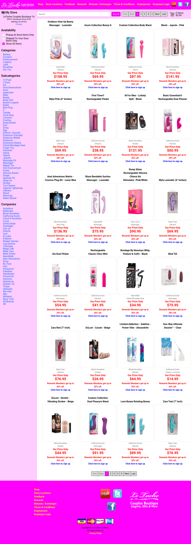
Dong (5, 128)
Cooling (7, 120)
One (5, 266)
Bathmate (8, 211)
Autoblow (8, 208)
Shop (40, 4)
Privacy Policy (95, 533)
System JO (8, 284)
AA (4, 85)
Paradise (7, 271)
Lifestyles (8, 246)
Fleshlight (8, 226)
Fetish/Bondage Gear (14, 145)
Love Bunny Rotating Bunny (135, 401)
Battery (7, 54)
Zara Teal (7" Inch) (172, 401)
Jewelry (7, 158)
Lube (5, 64)
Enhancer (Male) (11, 138)
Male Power (9, 254)
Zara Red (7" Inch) (60, 327)
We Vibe (7, 291)
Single (6, 175)
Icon (5, 234)
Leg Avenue (9, 244)
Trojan (6, 286)
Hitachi (6, 231)
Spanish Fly (9, 178)
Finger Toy (8, 148)
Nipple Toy (8, 165)
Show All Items (14, 43)
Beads (6, 97)
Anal (5, 90)
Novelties (8, 67)
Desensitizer (9, 123)
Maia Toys (8, 251)
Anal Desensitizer (12, 87)
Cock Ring (8, 115)
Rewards (81, 4)
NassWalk (8, 256)
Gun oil (6, 228)
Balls (5, 95)
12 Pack (7, 80)
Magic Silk (8, 249)
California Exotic (11, 216)
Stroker (7, 183)
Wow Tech (8, 299)
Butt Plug (8, 107)
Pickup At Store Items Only (20, 34)
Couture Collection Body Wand (135, 25)
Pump (6, 170)
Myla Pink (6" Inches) (60, 99)
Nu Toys (7, 264)
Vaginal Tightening (13, 188)
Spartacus (8, 281)
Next (157, 14)
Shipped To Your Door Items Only (17, 39)
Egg (5, 130)
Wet (5, 294)
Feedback (70, 4)
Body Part (8, 100)
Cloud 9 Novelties (12, 218)
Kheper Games (11, 241)
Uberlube (7, 289)
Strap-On (7, 180)
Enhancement (10, 59)
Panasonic (8, 269)
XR (4, 304)
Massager (8, 163)
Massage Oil (9, 160)
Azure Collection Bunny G (97, 25)
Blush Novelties (11, 213)
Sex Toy (7, 69)
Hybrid (6, 155)
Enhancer (8, 140)
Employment (143, 4)
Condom (7, 57)
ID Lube (7, 236)
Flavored (7, 150)
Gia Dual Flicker (60, 253)
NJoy (5, 261)
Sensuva (7, 279)
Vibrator (7, 190)
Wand (6, 193)
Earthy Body (9, 223)
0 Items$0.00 (179, 14)
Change (19, 24)
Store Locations (54, 4)
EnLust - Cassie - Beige (98, 327)
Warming (7, 195)
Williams (7, 296)
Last (164, 14)
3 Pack (6, 82)
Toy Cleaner (9, 185)
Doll (5, 125)
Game (6, 153)
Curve (6, 221)
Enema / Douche (11, 133)
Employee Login (161, 4)
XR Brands (8, 301)
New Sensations (11, 259)
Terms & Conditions (124, 4)
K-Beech (7, 239)
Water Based (9, 198)
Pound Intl (8, 276)
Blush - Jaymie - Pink (172, 25)
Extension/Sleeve (12, 143)
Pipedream (8, 274)
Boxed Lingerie (11, 102)
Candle (6, 113)
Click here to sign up (60, 87)
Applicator (8, 92)
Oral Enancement (12, 168)
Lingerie (7, 62)
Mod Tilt (172, 253)
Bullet (6, 105)
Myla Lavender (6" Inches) (172, 180)
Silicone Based (10, 173)
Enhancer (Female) (13, 135)
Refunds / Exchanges (100, 4)
